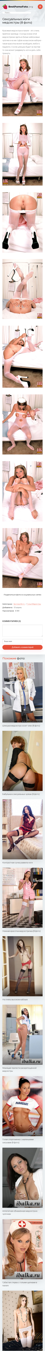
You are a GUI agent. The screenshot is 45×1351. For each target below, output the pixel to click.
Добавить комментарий (22, 647)
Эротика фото (19, 604)
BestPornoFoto (20, 6)
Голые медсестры (34, 604)
